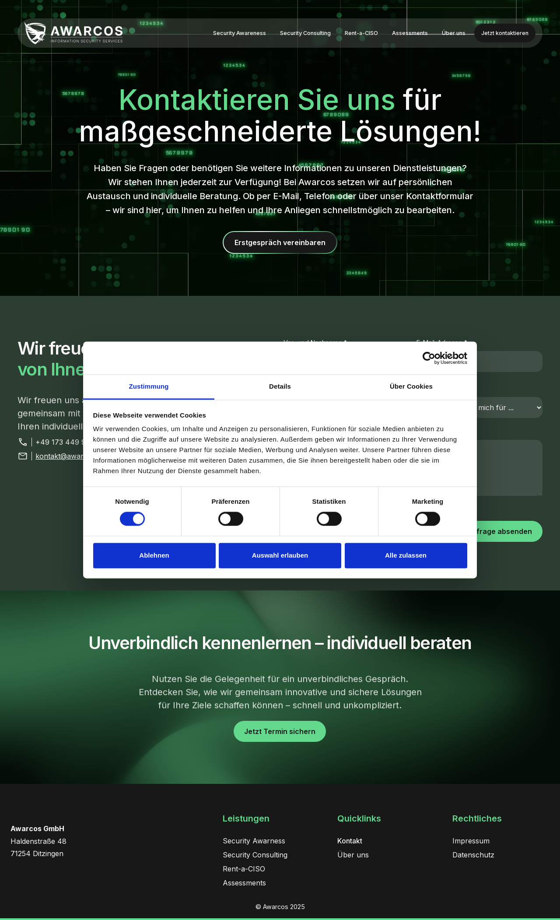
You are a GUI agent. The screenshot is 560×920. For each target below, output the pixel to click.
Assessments (410, 33)
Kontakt (349, 840)
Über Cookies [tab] (411, 386)
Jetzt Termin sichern (279, 731)
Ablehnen (154, 555)
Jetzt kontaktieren (504, 33)
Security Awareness (239, 33)
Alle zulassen (406, 555)
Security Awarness (254, 840)
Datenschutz (473, 854)
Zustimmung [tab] (149, 386)
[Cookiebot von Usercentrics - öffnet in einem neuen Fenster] (429, 358)
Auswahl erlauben (280, 555)
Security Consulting (305, 33)
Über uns (454, 33)
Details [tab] (280, 386)
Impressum (471, 840)
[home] (73, 33)
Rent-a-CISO (361, 33)
